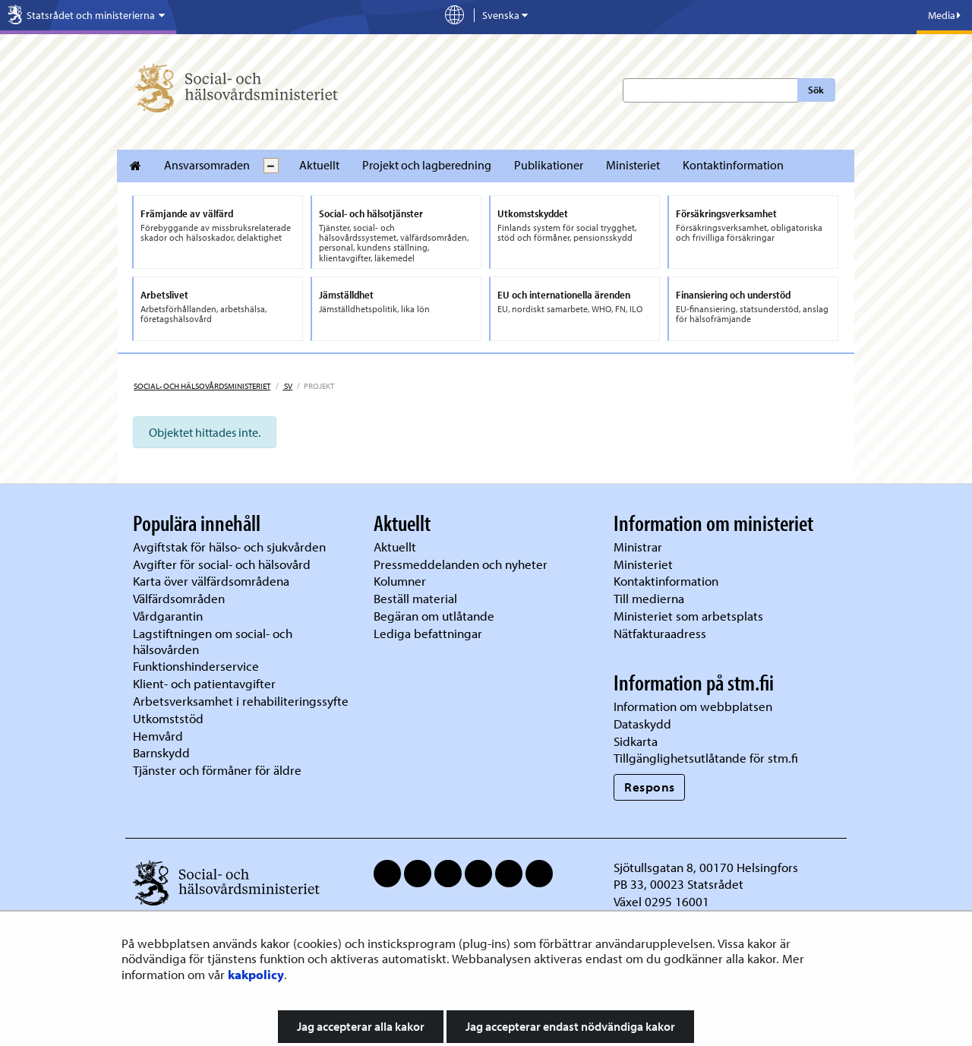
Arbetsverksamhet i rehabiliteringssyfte (242, 701)
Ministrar (638, 547)
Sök (816, 90)
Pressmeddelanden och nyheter (461, 564)
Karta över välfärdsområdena (211, 581)
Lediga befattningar (428, 633)
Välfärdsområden (179, 598)
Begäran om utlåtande (434, 616)
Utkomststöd (168, 718)
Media (944, 15)
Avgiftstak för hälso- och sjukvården (229, 547)
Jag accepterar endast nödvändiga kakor (570, 1026)
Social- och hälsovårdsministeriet (202, 386)
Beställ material (415, 598)
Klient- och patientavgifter (204, 683)
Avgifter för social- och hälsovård (222, 564)
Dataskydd (642, 724)
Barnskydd (161, 752)
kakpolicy (256, 974)
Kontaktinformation (733, 164)
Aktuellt (319, 164)
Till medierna (649, 598)
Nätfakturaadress (660, 633)
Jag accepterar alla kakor (360, 1026)
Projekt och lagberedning (426, 164)
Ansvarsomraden (207, 164)
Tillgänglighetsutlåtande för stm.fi (706, 758)
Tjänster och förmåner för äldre (217, 770)
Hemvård (158, 736)
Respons (649, 787)
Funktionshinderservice (196, 666)
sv (287, 386)
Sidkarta (636, 741)
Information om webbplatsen (693, 706)
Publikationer (548, 164)
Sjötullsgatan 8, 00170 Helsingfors (706, 867)
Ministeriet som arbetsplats (688, 616)
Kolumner (400, 581)
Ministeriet (633, 164)
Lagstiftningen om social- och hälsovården (212, 641)
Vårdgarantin (168, 616)
